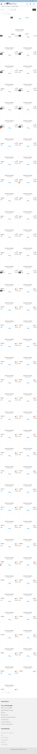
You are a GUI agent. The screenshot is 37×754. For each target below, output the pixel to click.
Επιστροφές (4, 744)
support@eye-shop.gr (7, 710)
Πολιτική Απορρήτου (7, 724)
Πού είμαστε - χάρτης (7, 733)
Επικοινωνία (4, 715)
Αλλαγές (3, 742)
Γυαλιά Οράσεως (6, 722)
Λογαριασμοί (4, 740)
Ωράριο (3, 712)
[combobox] (5, 10)
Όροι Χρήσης (5, 737)
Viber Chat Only (6, 708)
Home (3, 6)
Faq (2, 735)
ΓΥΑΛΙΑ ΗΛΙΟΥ (7, 6)
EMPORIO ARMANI (14, 6)
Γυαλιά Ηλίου (5, 719)
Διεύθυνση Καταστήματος (8, 717)
